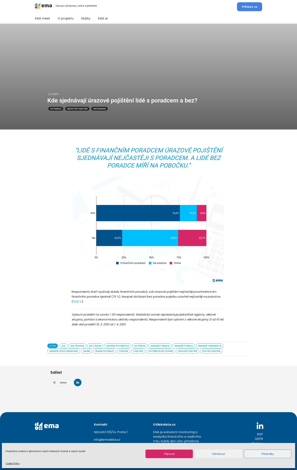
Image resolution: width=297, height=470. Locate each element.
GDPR (259, 439)
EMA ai (103, 18)
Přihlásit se (249, 7)
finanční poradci (183, 345)
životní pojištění (211, 351)
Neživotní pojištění (77, 109)
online (86, 351)
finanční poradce (160, 345)
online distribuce (104, 351)
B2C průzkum (77, 345)
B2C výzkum (95, 345)
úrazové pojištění (187, 351)
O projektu (65, 18)
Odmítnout (218, 454)
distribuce (139, 345)
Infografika (99, 109)
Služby (85, 18)
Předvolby (268, 454)
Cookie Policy (13, 463)
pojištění (138, 351)
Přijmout (169, 454)
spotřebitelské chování (160, 351)
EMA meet (42, 18)
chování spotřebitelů (117, 345)
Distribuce (55, 109)
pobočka (123, 351)
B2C (63, 345)
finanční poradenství (209, 345)
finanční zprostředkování (63, 351)
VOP (260, 434)
